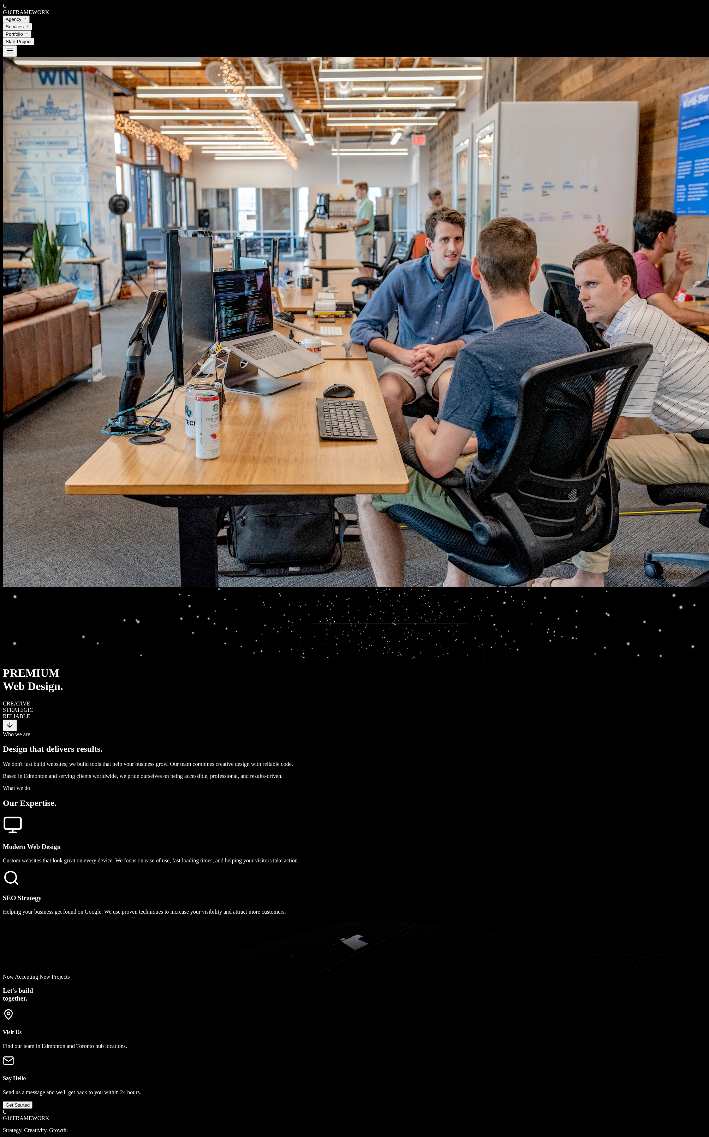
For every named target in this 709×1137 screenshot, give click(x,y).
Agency (16, 19)
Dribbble (56, 1130)
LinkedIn (35, 1130)
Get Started (18, 1092)
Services (17, 26)
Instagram (14, 1130)
